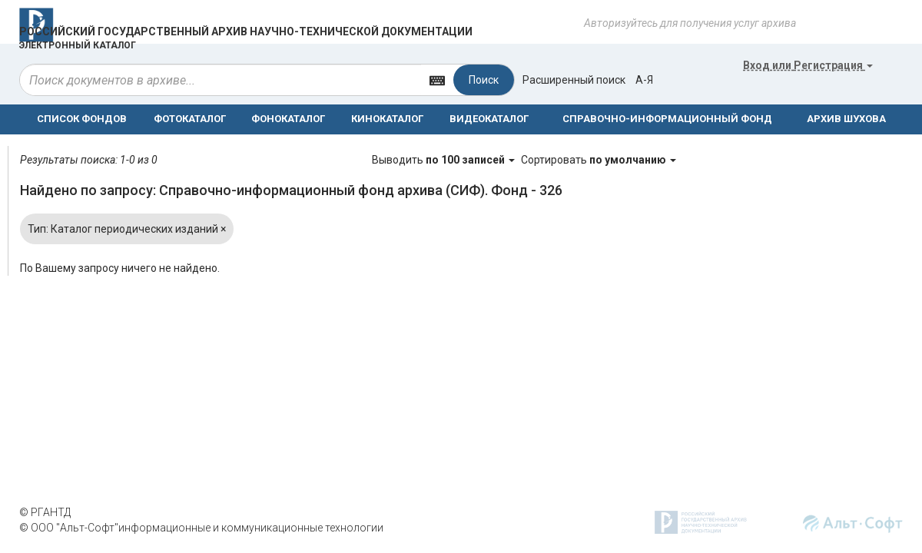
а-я (644, 80)
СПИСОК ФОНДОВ (82, 118)
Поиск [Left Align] (484, 80)
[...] (220, 80)
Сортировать (598, 160)
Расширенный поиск (573, 80)
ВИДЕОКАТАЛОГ (489, 118)
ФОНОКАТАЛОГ (288, 118)
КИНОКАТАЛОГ (387, 118)
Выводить (444, 160)
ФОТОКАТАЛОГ (190, 118)
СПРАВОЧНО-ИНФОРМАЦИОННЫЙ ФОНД (667, 118)
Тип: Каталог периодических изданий (127, 229)
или (808, 65)
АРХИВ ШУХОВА (846, 118)
